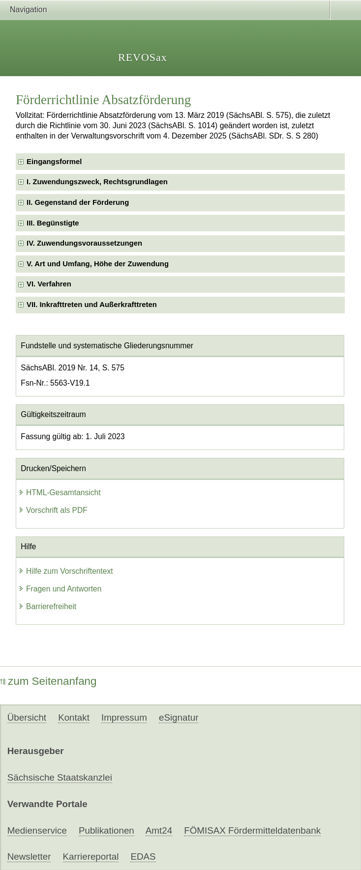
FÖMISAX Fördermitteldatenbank (252, 830)
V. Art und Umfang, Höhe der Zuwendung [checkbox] (98, 264)
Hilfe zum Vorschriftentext (65, 571)
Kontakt (74, 717)
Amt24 (159, 830)
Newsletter (29, 856)
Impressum (124, 717)
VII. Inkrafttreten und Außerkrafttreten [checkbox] (92, 305)
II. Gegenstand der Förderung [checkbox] (78, 202)
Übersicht (26, 717)
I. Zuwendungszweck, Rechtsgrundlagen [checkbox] (97, 182)
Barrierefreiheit (47, 606)
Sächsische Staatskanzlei (59, 777)
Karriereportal (91, 856)
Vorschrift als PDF (53, 510)
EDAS (142, 856)
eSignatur (178, 717)
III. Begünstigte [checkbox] (53, 223)
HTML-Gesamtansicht (59, 492)
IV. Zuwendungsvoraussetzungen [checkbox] (84, 243)
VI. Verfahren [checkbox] (49, 284)
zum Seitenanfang (48, 681)
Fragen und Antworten (59, 589)
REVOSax (142, 57)
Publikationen (106, 830)
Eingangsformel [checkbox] (54, 162)
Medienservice (37, 830)
